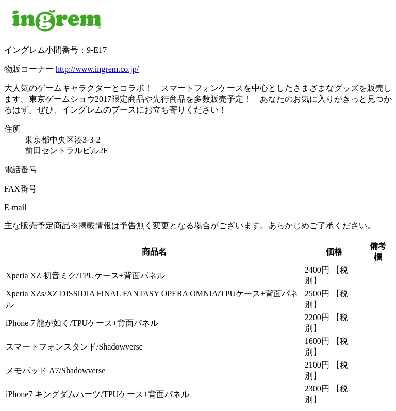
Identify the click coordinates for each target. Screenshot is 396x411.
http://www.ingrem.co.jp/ (97, 69)
